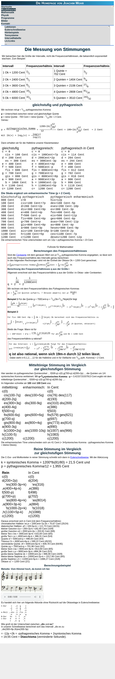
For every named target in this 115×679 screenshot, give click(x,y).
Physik (5, 15)
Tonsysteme (11, 35)
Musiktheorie (8, 9)
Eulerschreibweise (15, 29)
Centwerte (21, 274)
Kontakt (5, 23)
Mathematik (7, 12)
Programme (7, 18)
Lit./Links (10, 41)
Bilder (4, 21)
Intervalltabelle (13, 38)
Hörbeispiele (12, 32)
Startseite (6, 6)
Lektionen (10, 27)
